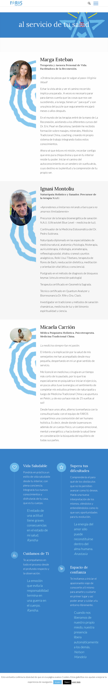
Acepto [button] (57, 682)
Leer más (76, 682)
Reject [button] (67, 682)
